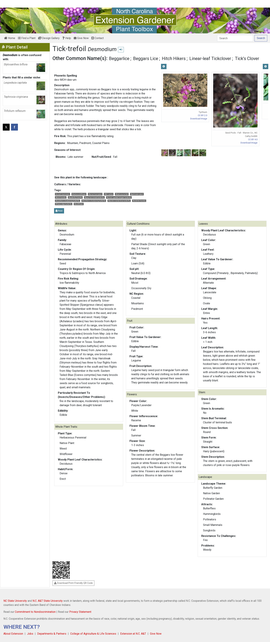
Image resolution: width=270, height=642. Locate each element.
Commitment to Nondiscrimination (35, 611)
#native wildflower (79, 194)
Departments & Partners (51, 633)
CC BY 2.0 (202, 115)
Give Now (81, 38)
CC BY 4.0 (252, 139)
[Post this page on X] (6, 127)
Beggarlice (119, 58)
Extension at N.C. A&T (133, 633)
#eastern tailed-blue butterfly (119, 201)
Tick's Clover (247, 58)
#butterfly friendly (75, 197)
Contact (97, 38)
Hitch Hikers (174, 58)
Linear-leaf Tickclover (210, 58)
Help (66, 38)
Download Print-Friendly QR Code (73, 583)
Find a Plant (26, 38)
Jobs (30, 633)
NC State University (15, 600)
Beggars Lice (145, 58)
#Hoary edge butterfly (64, 204)
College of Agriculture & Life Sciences (93, 633)
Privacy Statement (80, 611)
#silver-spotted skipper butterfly (119, 197)
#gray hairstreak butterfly (94, 197)
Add (59, 210)
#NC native (109, 194)
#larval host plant (95, 194)
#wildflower (78, 204)
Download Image (198, 118)
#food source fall (122, 194)
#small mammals (62, 194)
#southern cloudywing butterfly (67, 201)
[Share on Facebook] (14, 127)
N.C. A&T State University (48, 600)
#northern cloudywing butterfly (94, 201)
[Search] (235, 38)
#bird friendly (61, 197)
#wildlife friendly (139, 201)
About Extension (13, 633)
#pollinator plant (137, 194)
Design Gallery (49, 38)
